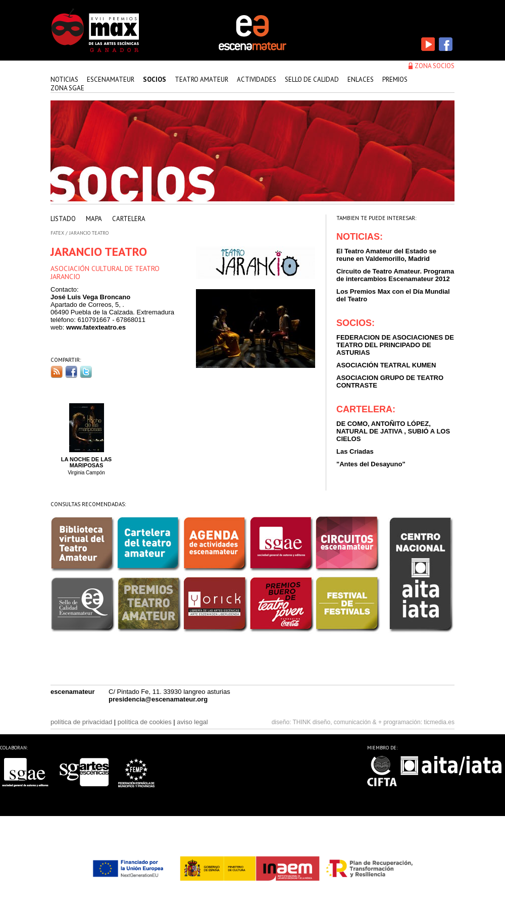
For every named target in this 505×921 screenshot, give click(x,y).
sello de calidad (312, 79)
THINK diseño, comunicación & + (337, 722)
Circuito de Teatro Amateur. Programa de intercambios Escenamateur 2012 (395, 275)
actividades (256, 79)
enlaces (360, 79)
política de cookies (145, 722)
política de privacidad (81, 722)
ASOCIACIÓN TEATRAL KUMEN (386, 365)
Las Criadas (355, 451)
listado (63, 218)
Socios (154, 79)
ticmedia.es (439, 722)
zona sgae (67, 88)
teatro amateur (201, 79)
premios (395, 79)
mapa (94, 218)
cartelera (128, 218)
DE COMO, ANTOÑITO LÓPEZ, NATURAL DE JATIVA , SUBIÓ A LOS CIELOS (393, 431)
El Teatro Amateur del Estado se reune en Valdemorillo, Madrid (386, 254)
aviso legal (192, 722)
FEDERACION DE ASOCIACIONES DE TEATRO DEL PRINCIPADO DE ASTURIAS (395, 345)
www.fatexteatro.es (96, 327)
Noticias (64, 79)
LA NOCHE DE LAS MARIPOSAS (86, 462)
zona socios (434, 66)
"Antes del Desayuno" (371, 464)
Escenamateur (110, 79)
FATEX (57, 233)
